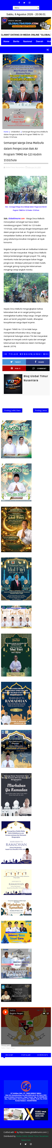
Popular (26, 1055)
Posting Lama (41, 410)
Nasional (27, 41)
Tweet (15, 362)
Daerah (39, 41)
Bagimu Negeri (10, 1048)
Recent (9, 1055)
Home (6, 41)
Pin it (16, 368)
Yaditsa (3, 1048)
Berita (16, 41)
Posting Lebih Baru (12, 410)
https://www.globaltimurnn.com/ (33, 1132)
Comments (42, 1055)
